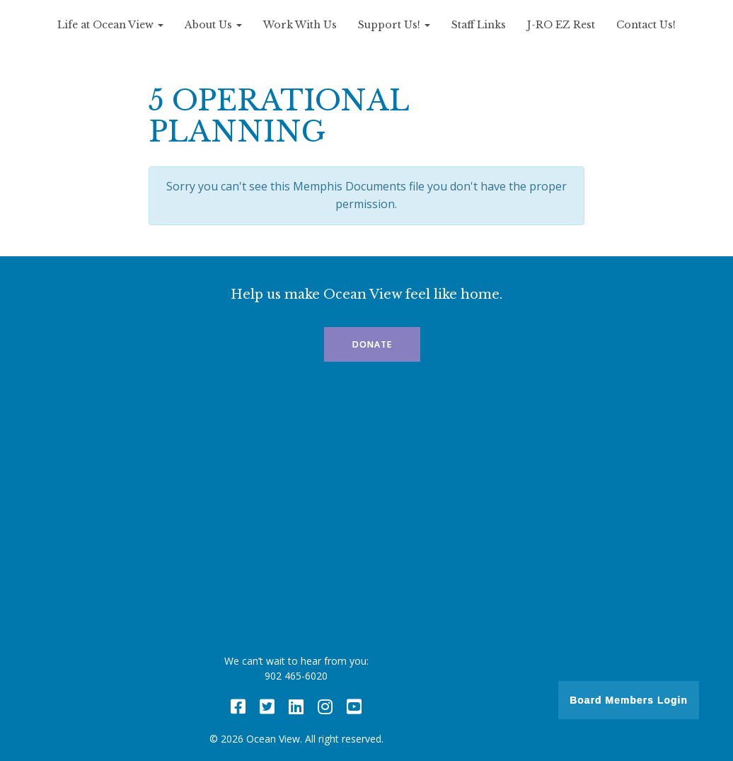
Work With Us (300, 24)
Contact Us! (646, 24)
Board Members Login (629, 700)
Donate (372, 344)
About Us (213, 24)
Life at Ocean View (110, 24)
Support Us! (394, 24)
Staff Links (478, 24)
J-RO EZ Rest (561, 24)
